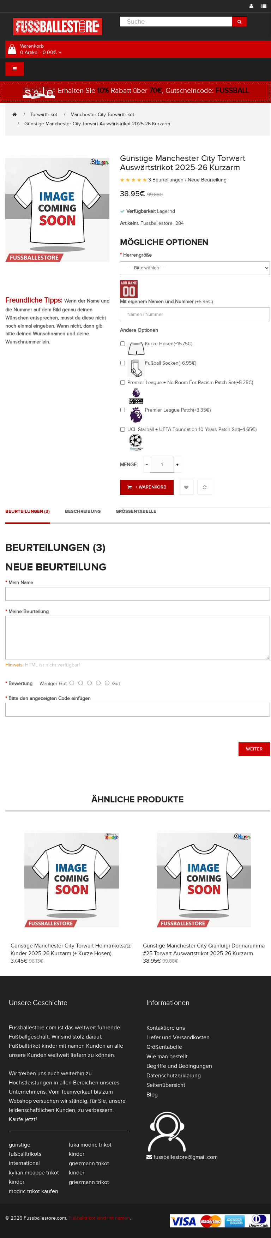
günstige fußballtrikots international (25, 1154)
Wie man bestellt (167, 1056)
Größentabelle (136, 511)
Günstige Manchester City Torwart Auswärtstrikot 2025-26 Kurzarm (97, 124)
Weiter (254, 749)
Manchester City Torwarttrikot (102, 115)
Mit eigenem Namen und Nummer (157, 302)
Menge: (129, 465)
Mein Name (20, 583)
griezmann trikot (89, 1182)
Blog (152, 1094)
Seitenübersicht (165, 1085)
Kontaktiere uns (165, 1027)
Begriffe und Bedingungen (179, 1066)
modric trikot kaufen (33, 1191)
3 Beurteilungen (165, 180)
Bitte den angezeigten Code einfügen (49, 698)
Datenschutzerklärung (173, 1075)
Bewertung (20, 684)
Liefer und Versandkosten (178, 1037)
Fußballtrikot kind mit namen (99, 1218)
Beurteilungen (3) (27, 511)
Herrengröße (137, 255)
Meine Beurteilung (28, 612)
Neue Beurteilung (207, 180)
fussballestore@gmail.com (185, 1157)
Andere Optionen (139, 330)
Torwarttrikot (43, 115)
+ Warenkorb (146, 487)
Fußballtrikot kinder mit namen (47, 1045)
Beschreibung (83, 511)
